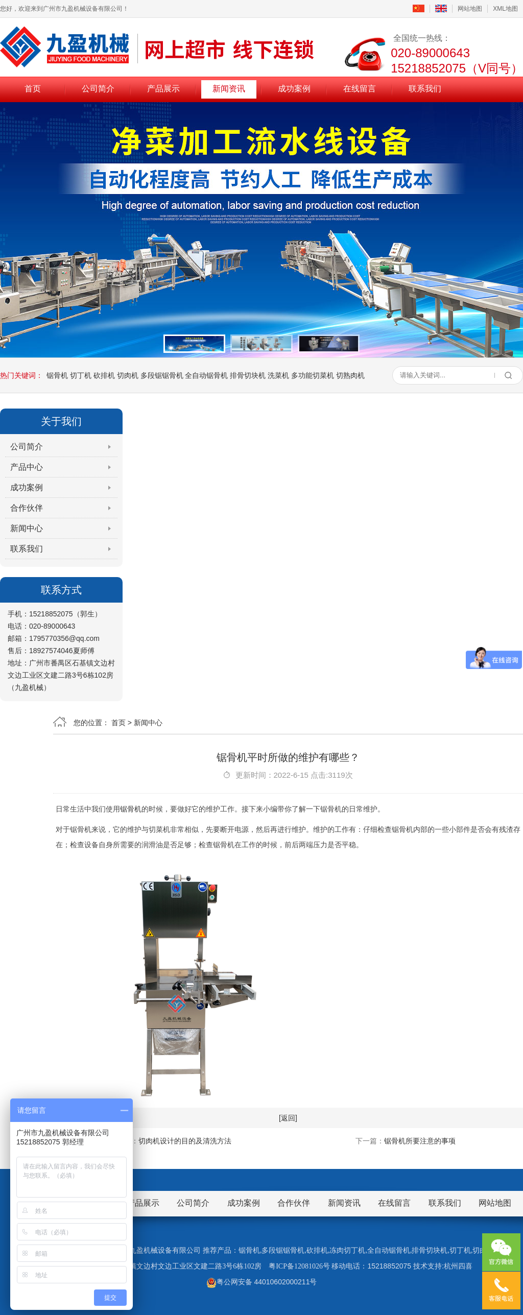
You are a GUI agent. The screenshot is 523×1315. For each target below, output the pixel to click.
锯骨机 (57, 375)
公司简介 (98, 88)
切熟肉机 (350, 375)
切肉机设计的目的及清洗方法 (184, 1141)
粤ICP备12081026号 (299, 1266)
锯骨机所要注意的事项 (420, 1141)
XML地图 (505, 8)
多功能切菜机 (312, 375)
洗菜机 (278, 375)
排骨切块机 (248, 375)
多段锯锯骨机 (161, 375)
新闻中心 (26, 528)
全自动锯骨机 (206, 375)
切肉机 (127, 375)
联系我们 (425, 88)
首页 (33, 88)
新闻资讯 (228, 88)
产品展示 (163, 88)
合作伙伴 (26, 508)
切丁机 (80, 375)
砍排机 (104, 375)
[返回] (288, 1118)
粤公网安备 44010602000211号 (261, 1282)
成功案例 (294, 88)
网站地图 (470, 8)
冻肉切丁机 (347, 1250)
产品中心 (26, 467)
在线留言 (359, 88)
